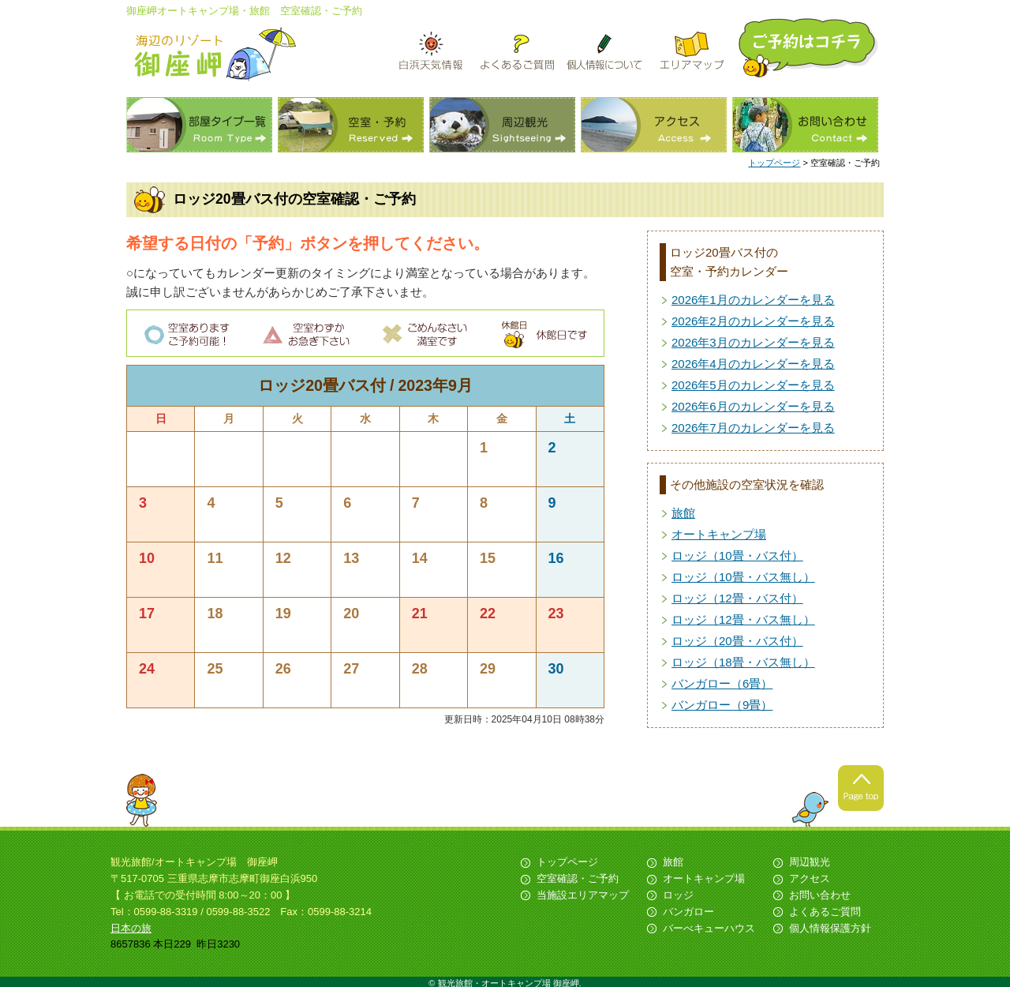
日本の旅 (131, 928)
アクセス (654, 124)
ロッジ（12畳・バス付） (737, 598)
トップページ (774, 162)
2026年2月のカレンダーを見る (753, 321)
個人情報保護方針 (830, 928)
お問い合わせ (805, 124)
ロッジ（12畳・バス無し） (743, 619)
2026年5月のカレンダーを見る (753, 385)
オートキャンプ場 (718, 534)
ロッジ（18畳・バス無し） (743, 662)
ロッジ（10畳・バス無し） (743, 577)
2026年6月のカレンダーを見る (753, 406)
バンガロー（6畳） (721, 683)
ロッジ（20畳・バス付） (737, 640)
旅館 (683, 513)
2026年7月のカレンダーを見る (753, 427)
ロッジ (678, 895)
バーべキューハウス (709, 928)
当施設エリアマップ (583, 895)
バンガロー (688, 912)
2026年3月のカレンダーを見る (753, 342)
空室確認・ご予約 (578, 878)
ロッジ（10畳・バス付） (737, 555)
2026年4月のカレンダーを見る (753, 363)
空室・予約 (351, 124)
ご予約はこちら (810, 47)
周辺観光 (502, 124)
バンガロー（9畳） (721, 704)
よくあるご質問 (825, 912)
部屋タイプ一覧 (199, 124)
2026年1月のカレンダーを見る (753, 299)
